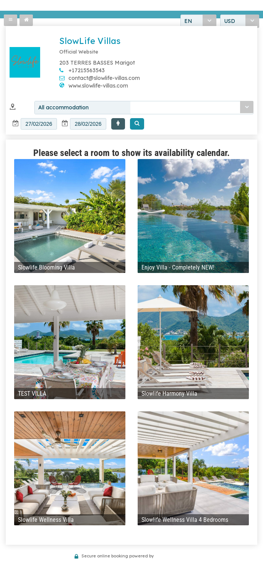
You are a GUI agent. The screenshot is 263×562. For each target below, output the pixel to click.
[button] (118, 124)
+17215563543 (86, 70)
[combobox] (143, 107)
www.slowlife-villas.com (98, 85)
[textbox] (39, 124)
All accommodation (63, 107)
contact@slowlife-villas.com (104, 78)
